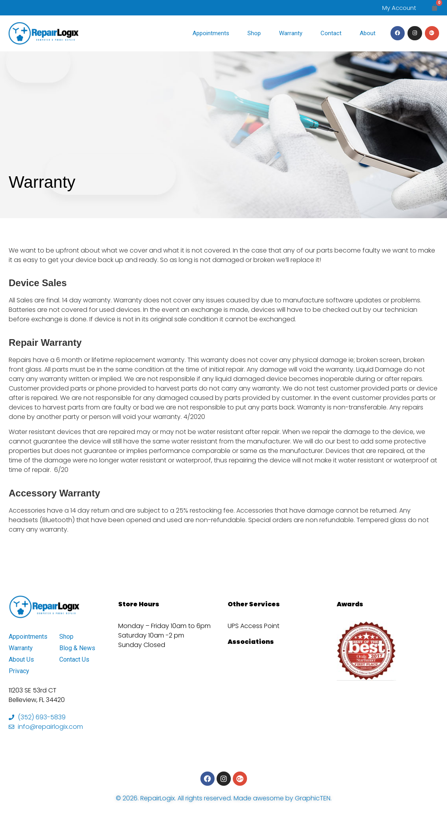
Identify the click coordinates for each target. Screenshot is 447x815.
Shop (254, 33)
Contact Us (74, 659)
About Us (21, 659)
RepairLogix (157, 798)
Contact (331, 33)
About (367, 33)
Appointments (210, 33)
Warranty (290, 33)
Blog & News (77, 648)
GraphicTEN (312, 798)
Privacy (19, 671)
